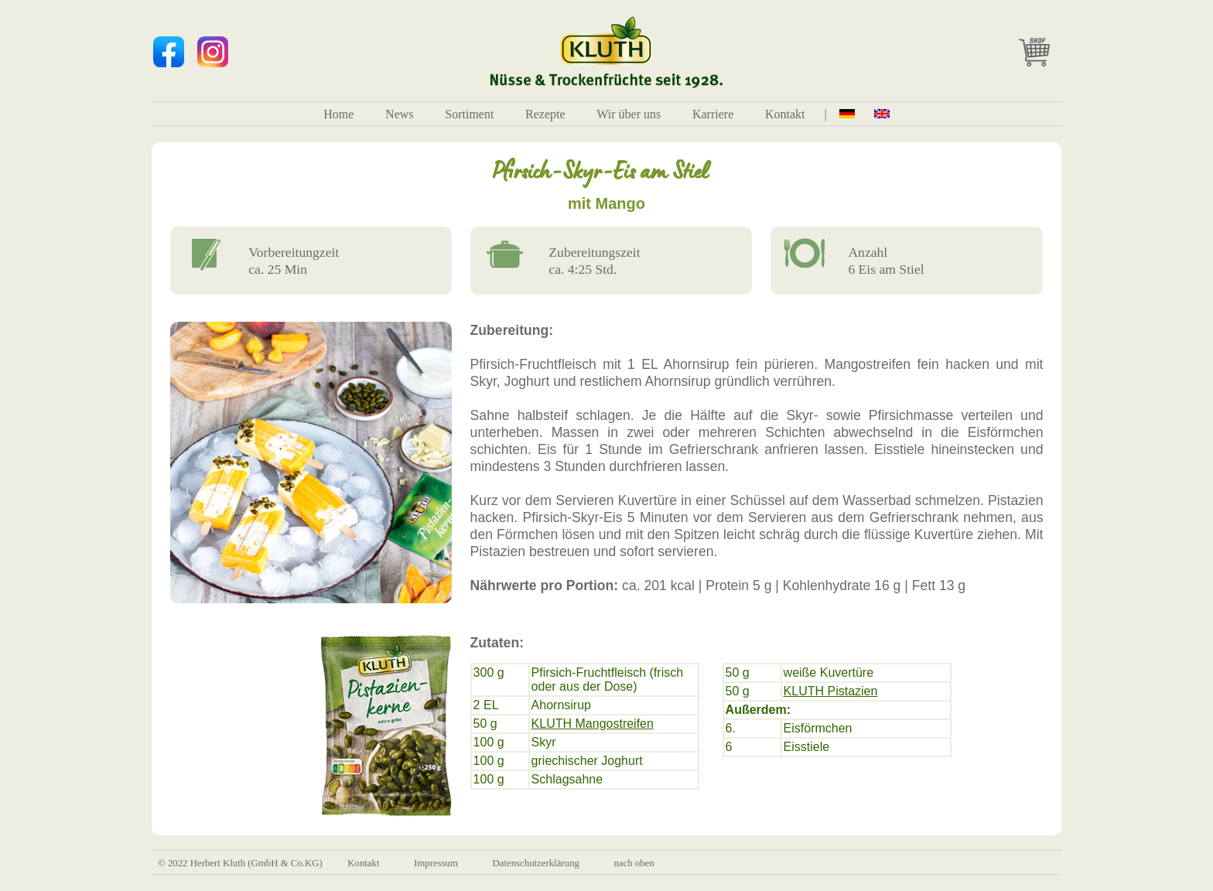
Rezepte (545, 114)
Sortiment (469, 114)
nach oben (633, 863)
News (399, 114)
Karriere (712, 114)
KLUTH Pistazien (831, 691)
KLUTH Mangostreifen (592, 723)
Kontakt (785, 114)
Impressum (436, 863)
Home (338, 114)
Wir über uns (628, 114)
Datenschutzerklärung (536, 863)
